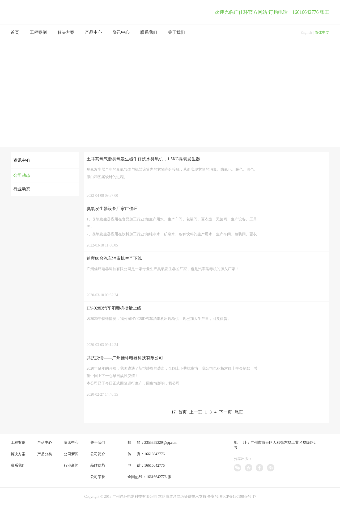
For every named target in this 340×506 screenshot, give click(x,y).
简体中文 (321, 33)
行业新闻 (71, 465)
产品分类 (44, 454)
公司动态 (21, 175)
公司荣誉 (97, 477)
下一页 (225, 412)
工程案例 (38, 32)
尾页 (239, 412)
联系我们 (148, 32)
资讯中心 (121, 32)
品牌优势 (97, 465)
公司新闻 (71, 454)
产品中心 (93, 32)
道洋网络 (176, 497)
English (306, 33)
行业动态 (21, 189)
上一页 (195, 412)
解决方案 (65, 32)
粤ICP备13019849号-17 (237, 497)
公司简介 (97, 454)
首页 (15, 32)
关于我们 (176, 32)
